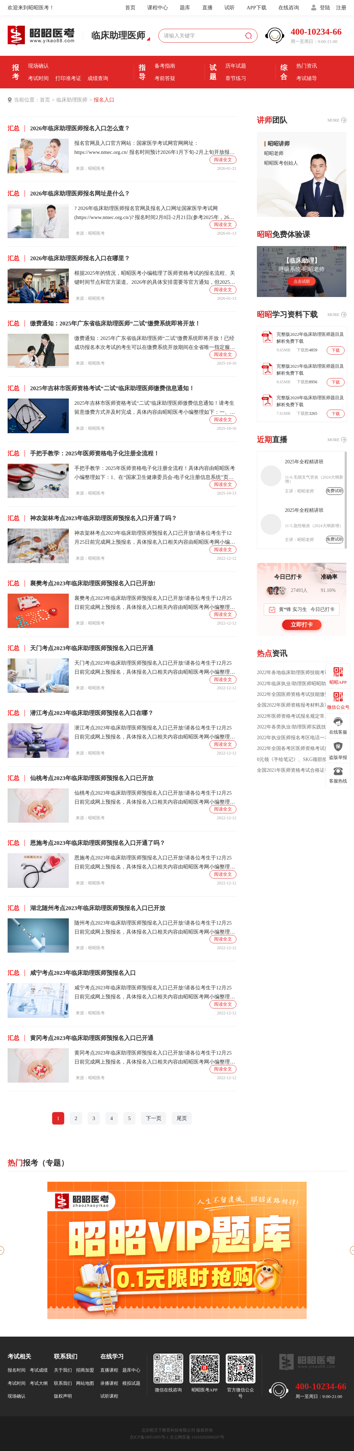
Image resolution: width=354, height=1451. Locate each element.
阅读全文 (223, 159)
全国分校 (306, 91)
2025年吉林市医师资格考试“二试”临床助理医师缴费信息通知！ (101, 388)
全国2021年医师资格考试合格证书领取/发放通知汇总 (301, 770)
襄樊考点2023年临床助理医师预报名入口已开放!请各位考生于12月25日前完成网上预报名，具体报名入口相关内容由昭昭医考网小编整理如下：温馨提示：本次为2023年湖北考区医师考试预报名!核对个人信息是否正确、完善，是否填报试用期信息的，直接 (154, 603)
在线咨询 (288, 7)
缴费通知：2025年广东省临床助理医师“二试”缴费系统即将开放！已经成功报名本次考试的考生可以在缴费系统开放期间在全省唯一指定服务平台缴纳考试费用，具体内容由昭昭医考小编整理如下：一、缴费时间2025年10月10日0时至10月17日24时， (154, 343)
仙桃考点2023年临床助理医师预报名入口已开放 (80, 778)
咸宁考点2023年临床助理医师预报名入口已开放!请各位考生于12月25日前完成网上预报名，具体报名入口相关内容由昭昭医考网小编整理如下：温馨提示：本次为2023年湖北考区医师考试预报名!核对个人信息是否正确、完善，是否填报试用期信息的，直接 (154, 993)
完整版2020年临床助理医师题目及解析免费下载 (310, 401)
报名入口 (97, 53)
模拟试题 (131, 1383)
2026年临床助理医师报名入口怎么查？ (69, 128)
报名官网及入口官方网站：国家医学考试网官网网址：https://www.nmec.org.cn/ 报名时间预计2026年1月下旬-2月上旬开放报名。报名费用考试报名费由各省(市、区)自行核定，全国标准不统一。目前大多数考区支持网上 (153, 148)
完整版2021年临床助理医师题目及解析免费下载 (310, 370)
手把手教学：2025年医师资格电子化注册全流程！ (83, 453)
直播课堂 (165, 91)
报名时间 (68, 53)
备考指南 (165, 66)
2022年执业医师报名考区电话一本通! (296, 737)
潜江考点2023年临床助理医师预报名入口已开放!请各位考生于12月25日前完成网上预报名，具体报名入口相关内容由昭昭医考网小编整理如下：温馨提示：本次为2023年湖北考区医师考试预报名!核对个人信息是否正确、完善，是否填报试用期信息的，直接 (154, 733)
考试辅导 (306, 78)
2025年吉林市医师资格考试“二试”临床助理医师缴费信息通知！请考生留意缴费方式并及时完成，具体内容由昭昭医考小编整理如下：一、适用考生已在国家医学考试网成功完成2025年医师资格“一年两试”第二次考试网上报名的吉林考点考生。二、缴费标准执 (154, 408)
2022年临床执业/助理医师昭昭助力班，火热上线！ (301, 683)
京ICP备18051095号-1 (149, 1437)
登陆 (325, 7)
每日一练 (235, 91)
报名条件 (38, 53)
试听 (229, 7)
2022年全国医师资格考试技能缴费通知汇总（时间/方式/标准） (301, 694)
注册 (341, 7)
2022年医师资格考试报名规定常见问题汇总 (301, 716)
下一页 (153, 1118)
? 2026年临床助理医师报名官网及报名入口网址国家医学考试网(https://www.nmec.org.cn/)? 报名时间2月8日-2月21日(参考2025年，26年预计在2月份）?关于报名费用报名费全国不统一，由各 (154, 214)
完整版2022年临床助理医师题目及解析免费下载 (310, 338)
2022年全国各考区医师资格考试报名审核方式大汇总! (301, 748)
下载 (336, 350)
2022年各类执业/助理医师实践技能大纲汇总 (301, 727)
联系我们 (63, 1383)
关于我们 (63, 1370)
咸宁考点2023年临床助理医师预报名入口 (72, 973)
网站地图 (85, 1383)
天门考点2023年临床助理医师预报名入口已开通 (80, 648)
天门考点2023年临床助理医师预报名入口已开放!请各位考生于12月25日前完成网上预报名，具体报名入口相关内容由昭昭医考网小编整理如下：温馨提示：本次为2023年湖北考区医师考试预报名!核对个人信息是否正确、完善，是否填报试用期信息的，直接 (154, 668)
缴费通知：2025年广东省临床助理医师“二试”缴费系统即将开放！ (104, 323)
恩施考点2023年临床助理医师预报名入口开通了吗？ (86, 843)
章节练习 (235, 78)
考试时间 (38, 78)
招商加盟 (85, 1370)
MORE (333, 120)
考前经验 (165, 53)
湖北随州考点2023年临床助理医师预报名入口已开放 (86, 908)
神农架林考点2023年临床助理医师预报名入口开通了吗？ (92, 518)
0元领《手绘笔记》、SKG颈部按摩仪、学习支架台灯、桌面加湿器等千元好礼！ (301, 759)
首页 (130, 7)
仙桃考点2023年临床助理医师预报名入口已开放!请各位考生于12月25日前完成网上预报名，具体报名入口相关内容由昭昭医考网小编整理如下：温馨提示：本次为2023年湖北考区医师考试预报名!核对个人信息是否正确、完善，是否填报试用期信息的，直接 (154, 798)
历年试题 (235, 66)
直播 (207, 7)
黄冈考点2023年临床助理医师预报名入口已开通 (80, 1038)
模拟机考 (235, 53)
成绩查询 (97, 78)
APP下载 (256, 7)
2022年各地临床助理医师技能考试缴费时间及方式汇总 (301, 672)
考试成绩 (39, 1370)
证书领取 (38, 91)
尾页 (182, 1118)
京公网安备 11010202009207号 (197, 1437)
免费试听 (334, 490)
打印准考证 (68, 78)
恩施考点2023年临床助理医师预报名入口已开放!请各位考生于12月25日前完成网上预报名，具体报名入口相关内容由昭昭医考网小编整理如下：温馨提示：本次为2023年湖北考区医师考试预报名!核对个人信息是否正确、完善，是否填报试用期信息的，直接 (154, 863)
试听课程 (109, 1396)
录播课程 (109, 1383)
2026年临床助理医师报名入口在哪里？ (69, 258)
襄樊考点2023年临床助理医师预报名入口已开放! (82, 583)
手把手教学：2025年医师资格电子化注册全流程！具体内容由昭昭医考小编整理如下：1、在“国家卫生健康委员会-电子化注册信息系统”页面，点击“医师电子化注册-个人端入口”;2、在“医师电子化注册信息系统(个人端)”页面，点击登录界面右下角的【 (154, 473)
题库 (185, 7)
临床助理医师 (71, 100)
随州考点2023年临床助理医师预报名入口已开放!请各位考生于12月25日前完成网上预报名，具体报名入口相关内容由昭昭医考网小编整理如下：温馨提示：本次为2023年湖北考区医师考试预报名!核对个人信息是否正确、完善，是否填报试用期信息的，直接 (154, 928)
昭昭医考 (96, 168)
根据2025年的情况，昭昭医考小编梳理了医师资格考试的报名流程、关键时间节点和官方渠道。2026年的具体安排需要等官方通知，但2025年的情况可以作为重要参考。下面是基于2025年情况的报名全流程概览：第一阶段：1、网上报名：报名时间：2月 (154, 278)
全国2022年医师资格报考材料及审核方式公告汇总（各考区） (301, 705)
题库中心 (131, 1370)
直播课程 (109, 1370)
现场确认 (38, 66)
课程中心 (157, 7)
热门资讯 (306, 66)
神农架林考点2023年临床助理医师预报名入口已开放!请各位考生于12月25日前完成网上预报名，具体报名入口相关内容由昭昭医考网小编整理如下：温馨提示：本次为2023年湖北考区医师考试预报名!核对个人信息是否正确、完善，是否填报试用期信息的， (154, 538)
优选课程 (306, 53)
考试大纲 (39, 1383)
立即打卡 (302, 625)
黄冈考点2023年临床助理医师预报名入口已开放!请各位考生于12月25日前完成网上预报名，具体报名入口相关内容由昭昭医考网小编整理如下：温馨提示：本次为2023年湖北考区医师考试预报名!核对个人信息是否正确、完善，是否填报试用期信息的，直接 (154, 1058)
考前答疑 (165, 78)
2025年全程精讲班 (304, 461)
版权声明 (63, 1396)
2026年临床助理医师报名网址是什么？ (69, 193)
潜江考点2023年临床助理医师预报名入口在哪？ (80, 713)
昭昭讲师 (279, 144)
